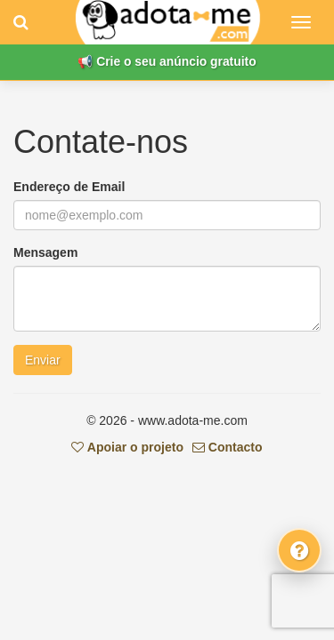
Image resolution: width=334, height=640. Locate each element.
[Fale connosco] (299, 550)
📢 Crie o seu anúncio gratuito (166, 61)
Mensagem (45, 252)
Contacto (227, 447)
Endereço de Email (69, 187)
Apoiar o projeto (127, 447)
